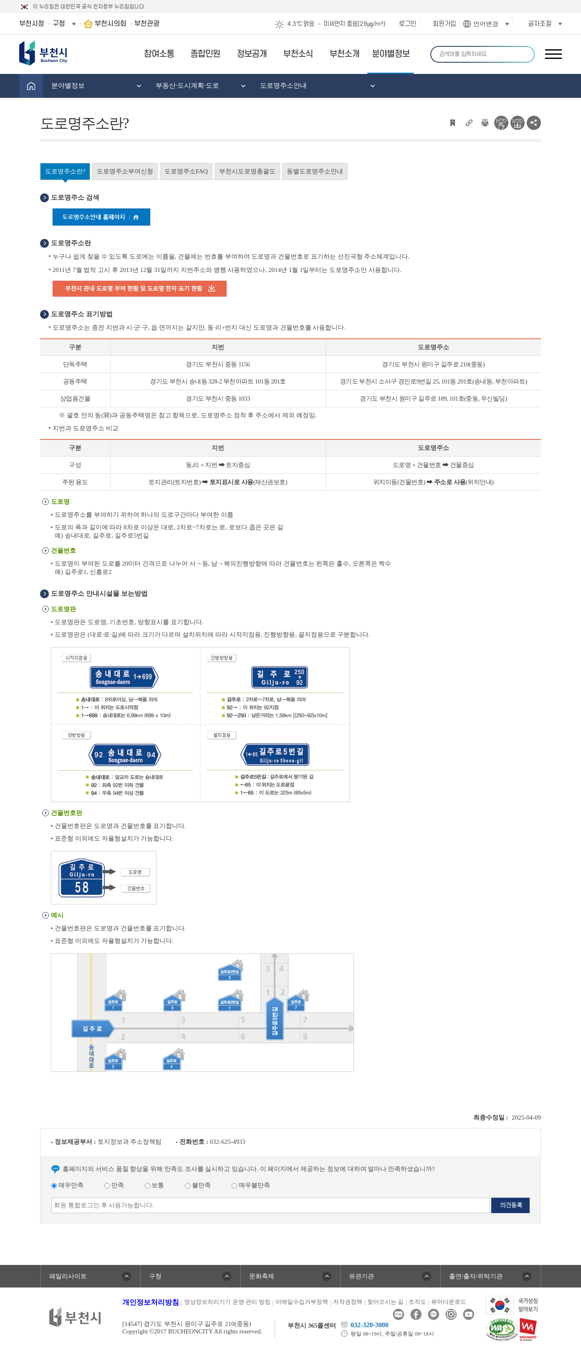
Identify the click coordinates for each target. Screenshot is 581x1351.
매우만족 (67, 1185)
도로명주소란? (65, 171)
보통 (154, 1185)
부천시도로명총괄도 (247, 171)
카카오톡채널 (433, 1314)
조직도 (417, 1302)
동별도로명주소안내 (315, 171)
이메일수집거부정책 (301, 1302)
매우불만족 (251, 1185)
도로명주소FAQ (186, 171)
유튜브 (468, 1314)
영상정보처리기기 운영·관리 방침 (227, 1302)
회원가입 (444, 24)
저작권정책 (347, 1302)
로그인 (408, 24)
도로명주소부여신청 (125, 171)
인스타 (451, 1314)
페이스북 (416, 1314)
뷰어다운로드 (448, 1302)
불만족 (198, 1185)
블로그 (398, 1314)
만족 (114, 1185)
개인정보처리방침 (150, 1302)
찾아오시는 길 (385, 1302)
